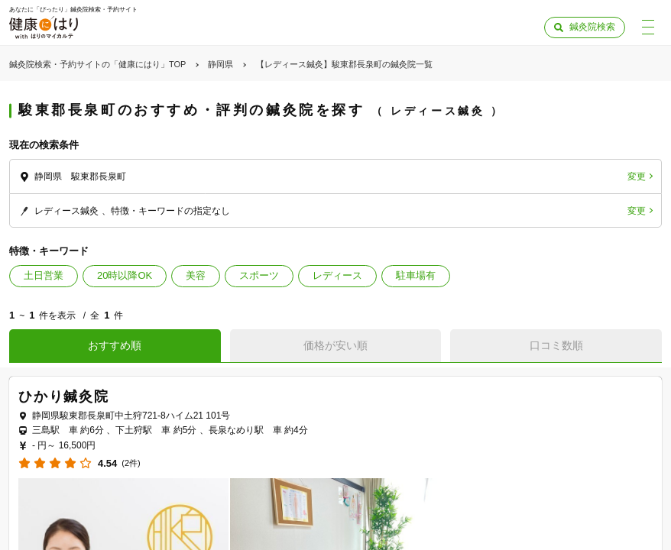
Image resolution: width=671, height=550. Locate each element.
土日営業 (43, 275)
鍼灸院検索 (592, 26)
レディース (337, 275)
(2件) (131, 463)
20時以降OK (124, 275)
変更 (636, 176)
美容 (196, 275)
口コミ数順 (556, 345)
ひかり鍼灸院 (63, 396)
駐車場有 (416, 275)
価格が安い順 (335, 345)
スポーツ (259, 275)
